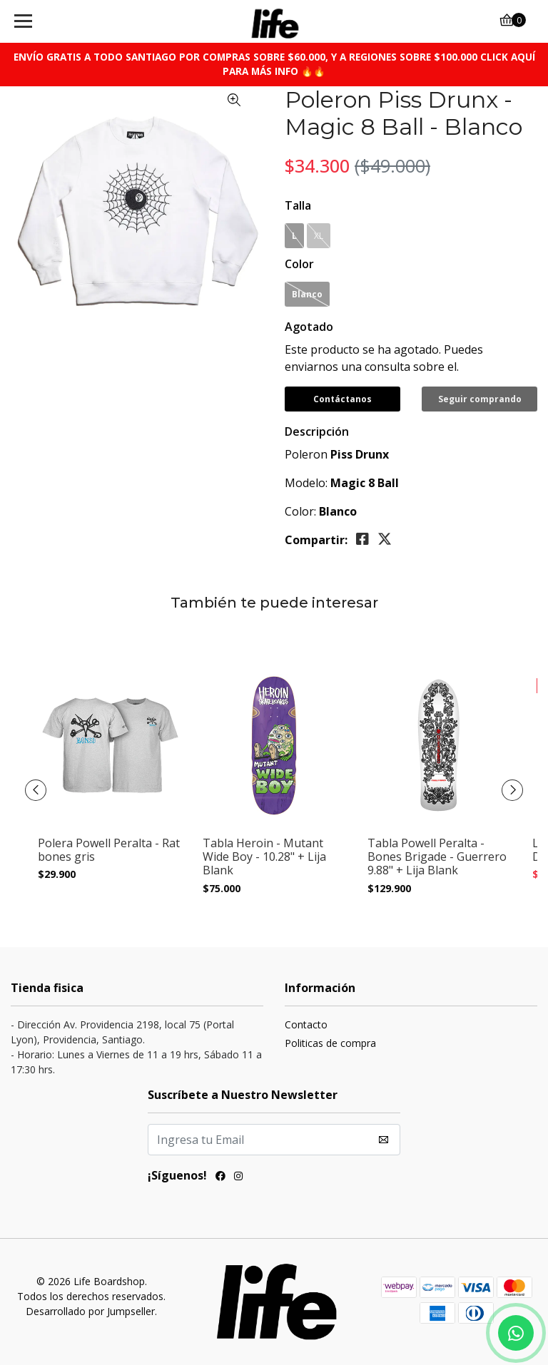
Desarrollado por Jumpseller (90, 1311)
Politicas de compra (330, 1043)
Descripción (317, 431)
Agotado (309, 326)
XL (318, 236)
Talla (298, 205)
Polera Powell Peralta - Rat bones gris (109, 850)
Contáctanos (342, 399)
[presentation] (35, 790)
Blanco (307, 294)
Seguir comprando (480, 399)
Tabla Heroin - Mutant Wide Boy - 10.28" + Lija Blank (264, 857)
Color (299, 264)
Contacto (306, 1024)
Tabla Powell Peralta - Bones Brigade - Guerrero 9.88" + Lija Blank (437, 857)
